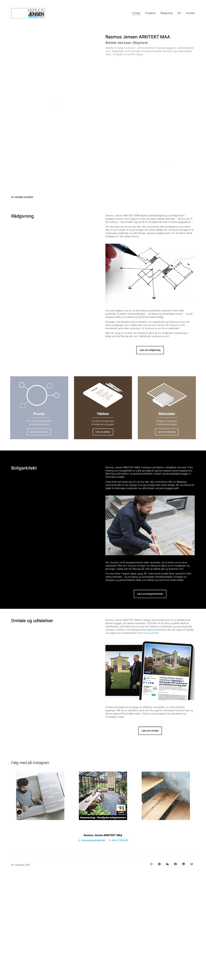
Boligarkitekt (24, 468)
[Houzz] (167, 864)
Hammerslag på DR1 (148, 633)
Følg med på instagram (30, 762)
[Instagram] (151, 864)
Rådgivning (22, 216)
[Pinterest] (159, 864)
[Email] (191, 864)
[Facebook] (175, 864)
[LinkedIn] (183, 864)
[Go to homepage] (28, 13)
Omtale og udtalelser (32, 620)
